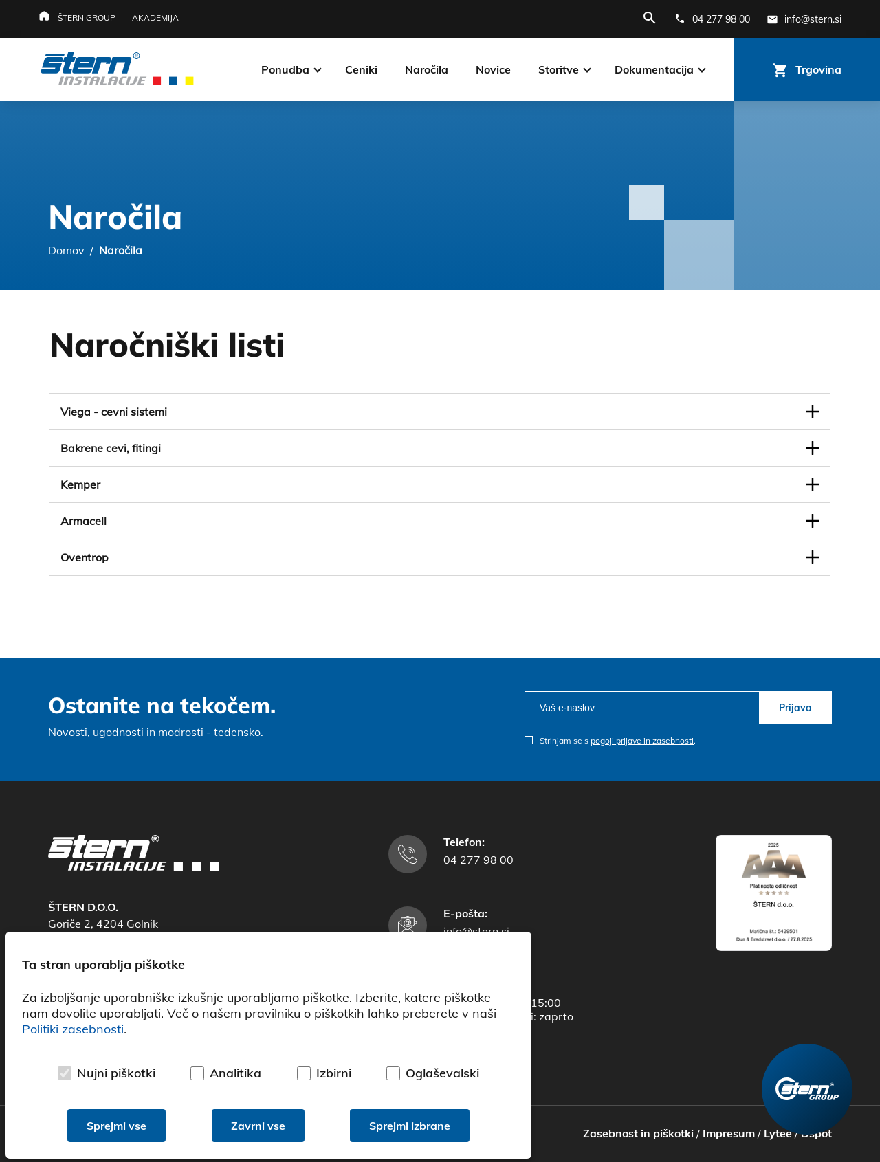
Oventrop (84, 557)
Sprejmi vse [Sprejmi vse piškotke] (116, 1125)
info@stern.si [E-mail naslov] (476, 931)
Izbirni (333, 1073)
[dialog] (268, 1045)
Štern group (87, 17)
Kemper (80, 484)
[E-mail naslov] (804, 19)
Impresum (729, 1133)
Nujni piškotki (116, 1073)
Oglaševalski (442, 1073)
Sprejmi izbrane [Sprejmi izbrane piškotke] (409, 1125)
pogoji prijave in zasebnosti (642, 740)
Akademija (155, 17)
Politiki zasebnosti (73, 1029)
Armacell (83, 521)
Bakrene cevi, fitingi (110, 448)
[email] (642, 707)
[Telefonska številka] (712, 19)
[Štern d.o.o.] (117, 70)
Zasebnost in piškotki (638, 1133)
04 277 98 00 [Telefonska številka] (478, 860)
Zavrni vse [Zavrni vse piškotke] (258, 1125)
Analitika (235, 1073)
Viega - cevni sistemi (113, 411)
